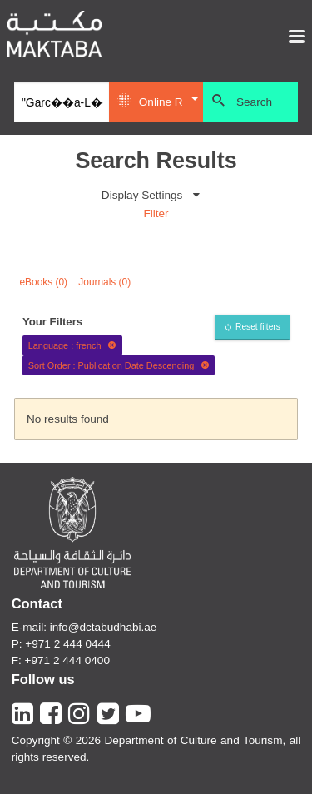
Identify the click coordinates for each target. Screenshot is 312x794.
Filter (155, 213)
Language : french (72, 345)
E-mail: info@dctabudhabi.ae (84, 627)
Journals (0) (104, 282)
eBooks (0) (44, 282)
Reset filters (257, 326)
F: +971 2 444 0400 (61, 660)
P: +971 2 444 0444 (61, 644)
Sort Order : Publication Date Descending (119, 365)
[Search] (61, 102)
